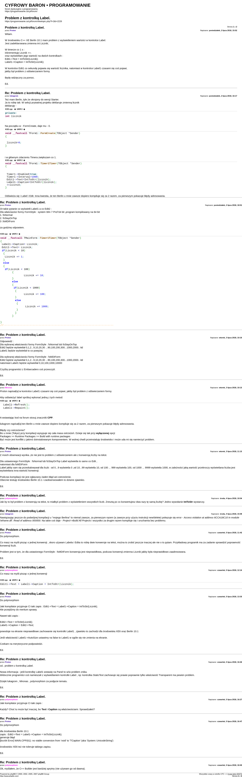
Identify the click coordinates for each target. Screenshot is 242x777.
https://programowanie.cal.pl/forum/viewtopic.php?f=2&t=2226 (33, 21)
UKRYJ (20, 109)
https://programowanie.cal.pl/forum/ (21, 11)
